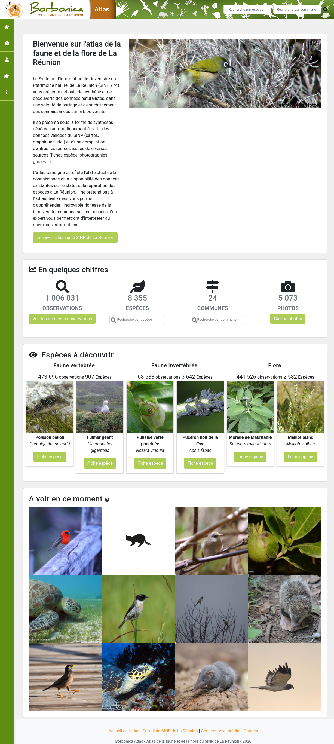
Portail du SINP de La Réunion (169, 720)
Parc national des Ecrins (225, 736)
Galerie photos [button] (288, 318)
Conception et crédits (222, 720)
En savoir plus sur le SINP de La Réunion (75, 237)
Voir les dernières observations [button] (62, 318)
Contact (254, 720)
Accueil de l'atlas (121, 720)
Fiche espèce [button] (49, 445)
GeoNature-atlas (157, 736)
